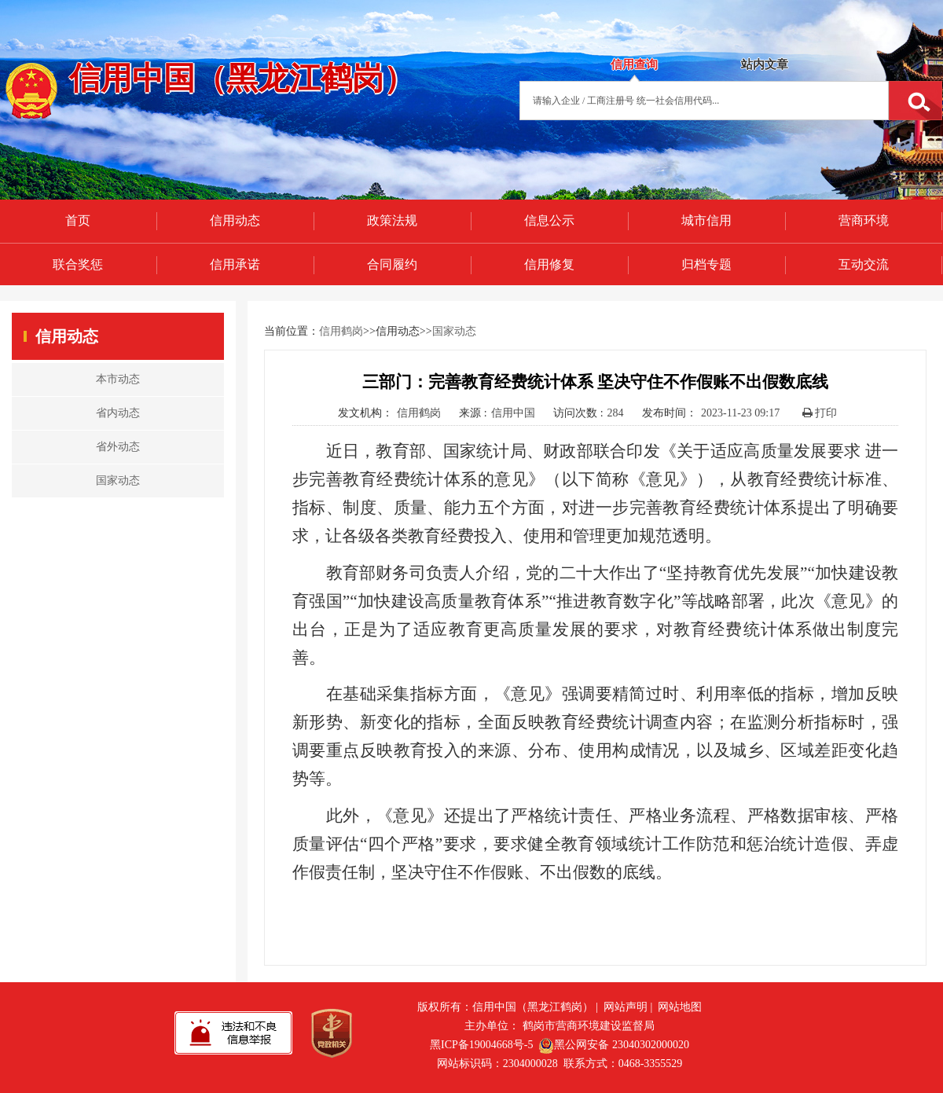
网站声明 (626, 1007)
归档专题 (706, 264)
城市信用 (706, 220)
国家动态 (454, 331)
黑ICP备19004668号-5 (481, 1045)
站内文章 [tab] (764, 64)
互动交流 (863, 264)
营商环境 (863, 220)
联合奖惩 (78, 264)
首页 (77, 220)
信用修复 (549, 264)
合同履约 (392, 264)
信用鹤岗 (341, 331)
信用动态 (235, 220)
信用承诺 (235, 264)
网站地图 (680, 1007)
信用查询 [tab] (634, 64)
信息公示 (549, 220)
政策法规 (392, 220)
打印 (820, 413)
